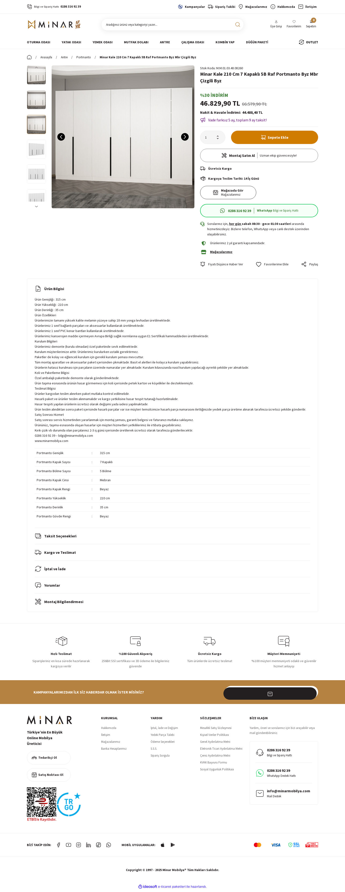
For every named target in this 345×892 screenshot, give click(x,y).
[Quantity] (212, 137)
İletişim (105, 737)
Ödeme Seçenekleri (163, 744)
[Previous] (36, 67)
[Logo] (54, 24)
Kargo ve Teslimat (55, 554)
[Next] (36, 206)
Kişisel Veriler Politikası (214, 737)
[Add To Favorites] (272, 266)
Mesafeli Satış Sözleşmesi (216, 730)
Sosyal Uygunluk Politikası (217, 771)
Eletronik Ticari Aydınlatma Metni (221, 751)
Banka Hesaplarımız (114, 751)
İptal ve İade (50, 571)
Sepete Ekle (275, 137)
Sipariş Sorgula (160, 758)
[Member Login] (276, 24)
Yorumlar (47, 587)
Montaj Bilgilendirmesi (59, 603)
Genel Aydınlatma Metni (215, 744)
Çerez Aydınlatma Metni (215, 758)
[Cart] (311, 24)
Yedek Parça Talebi (162, 737)
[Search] (172, 24)
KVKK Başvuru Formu (213, 765)
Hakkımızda (108, 730)
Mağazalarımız (110, 744)
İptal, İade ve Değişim (164, 730)
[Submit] (312, 694)
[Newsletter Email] (271, 694)
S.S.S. (154, 751)
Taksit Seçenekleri (55, 538)
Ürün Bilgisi (49, 290)
